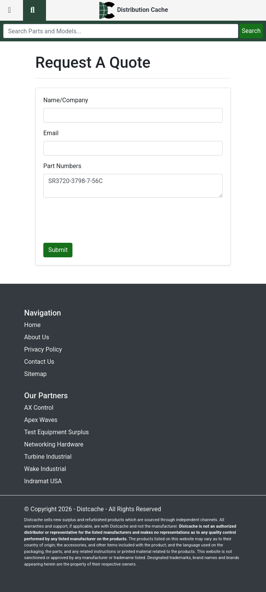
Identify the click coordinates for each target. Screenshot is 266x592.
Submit (57, 249)
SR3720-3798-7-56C (133, 186)
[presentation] (101, 219)
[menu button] (11, 10)
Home (32, 325)
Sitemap (35, 374)
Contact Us (39, 361)
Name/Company (65, 100)
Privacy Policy (43, 349)
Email (51, 133)
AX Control (38, 407)
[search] (120, 31)
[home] (133, 10)
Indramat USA (43, 481)
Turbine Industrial (48, 456)
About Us (36, 337)
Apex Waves (40, 420)
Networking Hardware (53, 444)
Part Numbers (62, 166)
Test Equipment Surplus (56, 432)
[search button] (34, 10)
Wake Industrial (45, 469)
